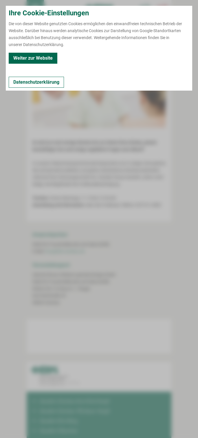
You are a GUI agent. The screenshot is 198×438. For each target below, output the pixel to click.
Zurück (40, 46)
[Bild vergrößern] (99, 101)
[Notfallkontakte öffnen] (162, 8)
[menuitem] (35, 8)
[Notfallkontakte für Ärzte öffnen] (145, 8)
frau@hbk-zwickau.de (65, 251)
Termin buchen (52, 8)
